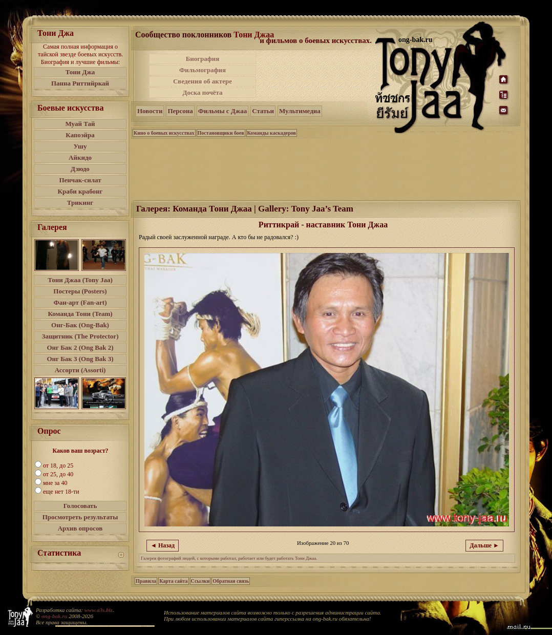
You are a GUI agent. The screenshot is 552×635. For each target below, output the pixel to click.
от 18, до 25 (58, 465)
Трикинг (80, 202)
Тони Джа (80, 72)
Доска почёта (202, 92)
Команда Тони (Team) (80, 314)
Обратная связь (231, 581)
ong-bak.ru (54, 616)
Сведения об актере (202, 81)
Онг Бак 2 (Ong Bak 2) (80, 347)
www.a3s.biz (98, 610)
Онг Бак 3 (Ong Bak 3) (80, 359)
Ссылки (200, 581)
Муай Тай (80, 124)
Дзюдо (80, 169)
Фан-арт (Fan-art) (80, 302)
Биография (203, 58)
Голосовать (80, 506)
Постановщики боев (221, 133)
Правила (146, 581)
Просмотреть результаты (80, 517)
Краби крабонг (80, 191)
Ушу (80, 146)
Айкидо (80, 157)
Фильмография (202, 70)
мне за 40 (55, 482)
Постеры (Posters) (80, 291)
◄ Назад (163, 545)
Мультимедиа (300, 111)
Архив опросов (80, 528)
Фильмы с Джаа (222, 111)
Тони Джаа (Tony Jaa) (80, 280)
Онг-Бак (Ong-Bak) (80, 325)
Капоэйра (80, 135)
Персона (180, 111)
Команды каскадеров (271, 133)
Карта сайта (173, 581)
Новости (149, 111)
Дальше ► (484, 545)
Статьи (263, 111)
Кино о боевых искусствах (164, 133)
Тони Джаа (253, 34)
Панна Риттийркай (80, 83)
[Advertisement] (316, 76)
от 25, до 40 (58, 474)
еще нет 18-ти (61, 491)
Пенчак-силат (80, 180)
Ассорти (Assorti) (80, 370)
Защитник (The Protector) (80, 336)
